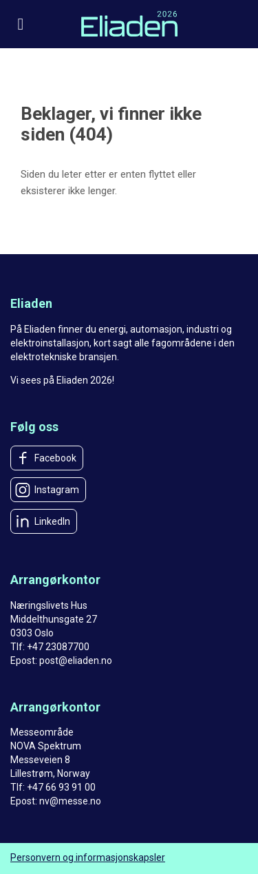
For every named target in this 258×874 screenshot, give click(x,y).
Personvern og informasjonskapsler (87, 857)
